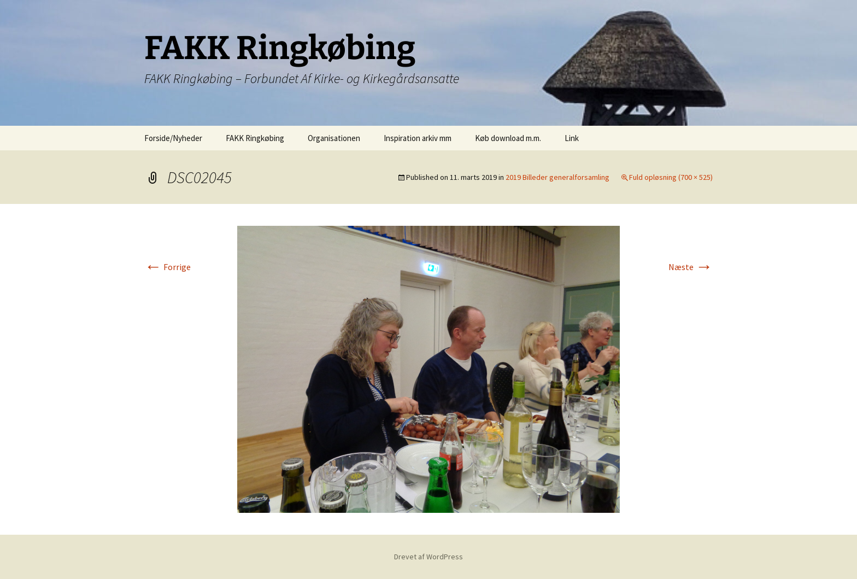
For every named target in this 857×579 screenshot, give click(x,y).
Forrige (167, 266)
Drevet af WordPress (428, 557)
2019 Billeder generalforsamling (557, 177)
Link (572, 138)
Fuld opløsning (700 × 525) (671, 177)
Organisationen (334, 138)
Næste (690, 266)
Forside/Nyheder (173, 138)
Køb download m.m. (508, 138)
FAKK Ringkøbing (255, 138)
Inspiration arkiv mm (417, 138)
